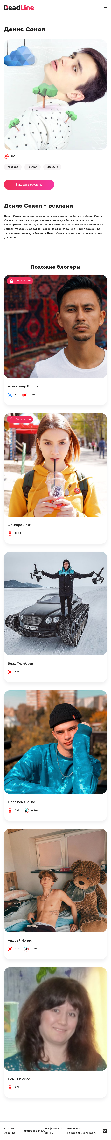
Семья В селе (19, 1079)
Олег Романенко (21, 802)
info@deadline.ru (34, 1130)
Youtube (12, 167)
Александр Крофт (23, 386)
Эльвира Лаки (19, 525)
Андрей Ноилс (20, 940)
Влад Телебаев (20, 663)
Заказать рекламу (29, 184)
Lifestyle (52, 167)
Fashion (32, 167)
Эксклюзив (23, 280)
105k (14, 156)
